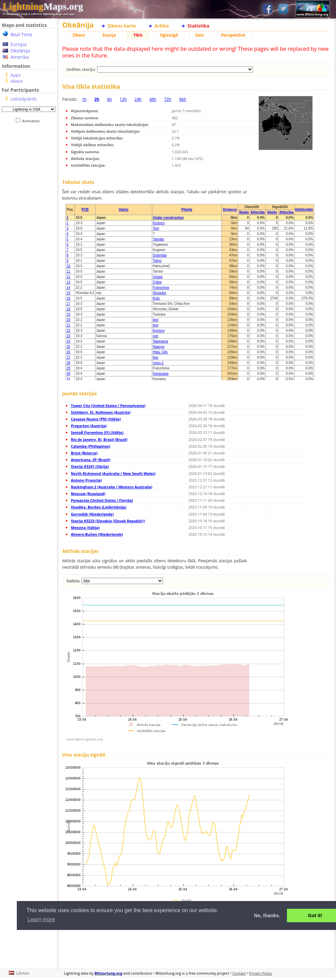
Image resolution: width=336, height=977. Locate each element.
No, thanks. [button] (267, 915)
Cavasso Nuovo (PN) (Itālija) (96, 418)
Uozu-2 (158, 363)
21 (68, 325)
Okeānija (20, 50)
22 (68, 330)
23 (68, 336)
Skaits (244, 212)
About (16, 81)
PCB (84, 209)
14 (68, 287)
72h (167, 99)
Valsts (123, 209)
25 (68, 347)
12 (68, 277)
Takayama (160, 341)
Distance (230, 209)
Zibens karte (122, 26)
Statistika (198, 26)
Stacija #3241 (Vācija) (90, 466)
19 (68, 314)
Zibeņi (79, 35)
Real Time (21, 34)
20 (68, 320)
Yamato (158, 239)
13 (68, 282)
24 (68, 341)
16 (68, 298)
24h (137, 99)
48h (152, 99)
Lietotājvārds (23, 99)
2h (96, 99)
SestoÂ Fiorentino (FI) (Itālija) (97, 432)
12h (123, 99)
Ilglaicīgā (169, 35)
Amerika (19, 57)
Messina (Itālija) (85, 527)
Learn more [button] (41, 919)
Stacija (109, 35)
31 (68, 379)
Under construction (168, 217)
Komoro (159, 223)
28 (68, 363)
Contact (239, 973)
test (155, 320)
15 (68, 293)
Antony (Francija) (86, 480)
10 (68, 266)
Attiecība (258, 212)
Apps (15, 75)
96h (182, 99)
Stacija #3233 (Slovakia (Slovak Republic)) (108, 520)
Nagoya (158, 347)
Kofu (156, 298)
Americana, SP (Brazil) (91, 459)
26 (68, 352)
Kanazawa (161, 373)
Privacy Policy (260, 973)
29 (68, 368)
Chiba (157, 282)
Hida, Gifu (160, 352)
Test (156, 228)
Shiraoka (159, 293)
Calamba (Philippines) (90, 446)
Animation (32, 120)
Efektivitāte (304, 209)
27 (68, 357)
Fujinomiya (161, 287)
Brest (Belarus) (84, 452)
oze (155, 336)
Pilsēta (186, 209)
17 (68, 304)
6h (109, 99)
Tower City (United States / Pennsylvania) (108, 405)
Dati (199, 35)
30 (68, 373)
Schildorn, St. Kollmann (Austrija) (101, 412)
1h (84, 99)
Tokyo (157, 260)
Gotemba (160, 255)
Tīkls (138, 35)
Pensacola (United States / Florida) (102, 500)
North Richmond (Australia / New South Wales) (113, 473)
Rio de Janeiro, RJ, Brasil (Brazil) (99, 439)
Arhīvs (162, 26)
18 (68, 309)
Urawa (158, 277)
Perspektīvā (233, 35)
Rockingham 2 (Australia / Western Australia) (111, 486)
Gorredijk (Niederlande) (92, 514)
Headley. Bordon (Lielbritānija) (98, 507)
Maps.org (43, 6)
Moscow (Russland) (88, 493)
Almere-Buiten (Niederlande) (97, 534)
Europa (18, 44)
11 (68, 271)
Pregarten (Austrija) (89, 425)
